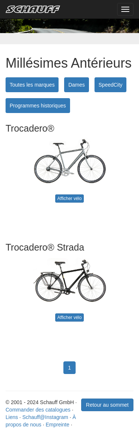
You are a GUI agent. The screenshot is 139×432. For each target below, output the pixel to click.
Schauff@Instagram (45, 417)
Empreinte (57, 425)
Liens (12, 417)
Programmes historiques (38, 106)
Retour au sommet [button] (107, 405)
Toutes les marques (32, 85)
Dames (76, 85)
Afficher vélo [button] (69, 198)
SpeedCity (111, 85)
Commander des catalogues (38, 410)
